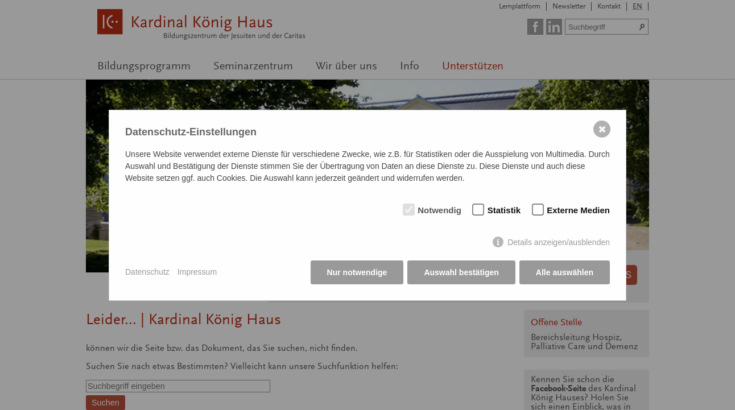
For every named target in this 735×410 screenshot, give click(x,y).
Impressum (197, 271)
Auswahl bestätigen (461, 272)
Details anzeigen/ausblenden (558, 242)
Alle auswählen (564, 272)
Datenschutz (147, 271)
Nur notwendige (357, 272)
